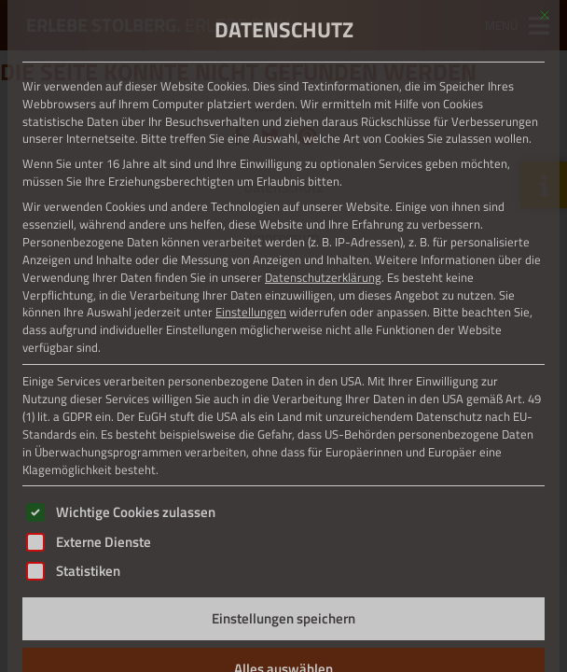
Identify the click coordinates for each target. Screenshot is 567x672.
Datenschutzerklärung (323, 277)
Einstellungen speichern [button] (283, 618)
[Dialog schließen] (545, 15)
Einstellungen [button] (250, 311)
